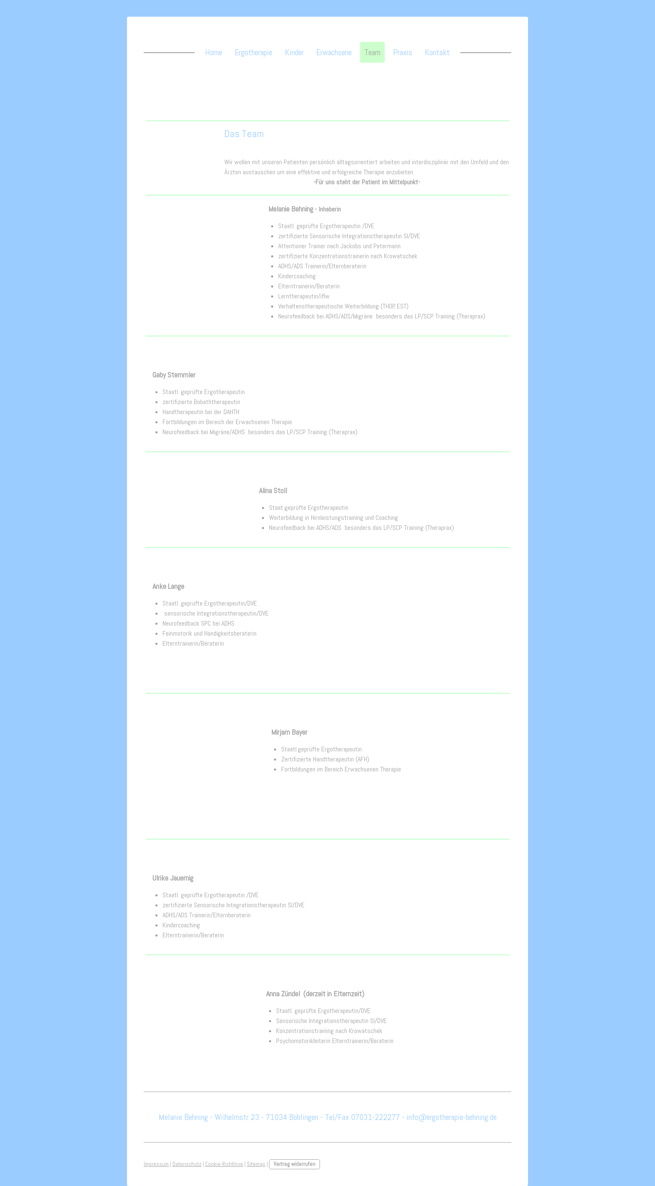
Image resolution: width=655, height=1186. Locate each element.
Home (213, 52)
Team (372, 52)
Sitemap (256, 1164)
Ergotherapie (253, 52)
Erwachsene (334, 52)
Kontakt (437, 52)
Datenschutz (187, 1164)
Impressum (156, 1164)
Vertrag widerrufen (294, 1164)
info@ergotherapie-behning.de (451, 1117)
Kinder (294, 52)
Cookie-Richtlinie (224, 1164)
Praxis (402, 52)
